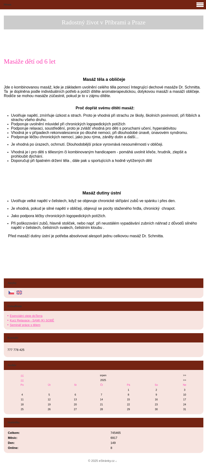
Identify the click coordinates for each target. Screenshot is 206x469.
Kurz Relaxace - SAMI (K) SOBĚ (32, 320)
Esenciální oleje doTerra (26, 316)
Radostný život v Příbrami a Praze (103, 22)
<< (22, 375)
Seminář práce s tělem (25, 325)
